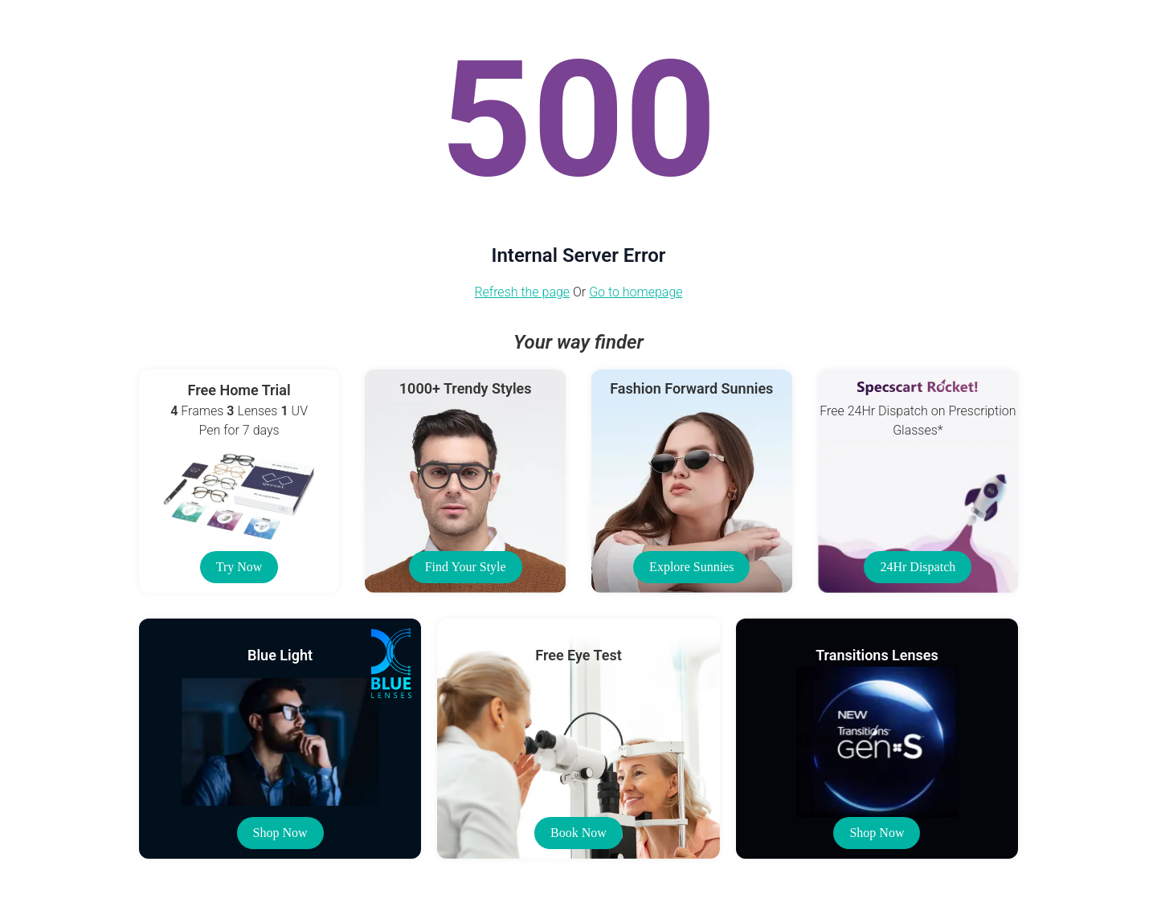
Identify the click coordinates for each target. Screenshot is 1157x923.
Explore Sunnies (691, 567)
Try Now (239, 567)
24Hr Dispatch (917, 567)
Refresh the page (522, 292)
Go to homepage (635, 292)
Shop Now (280, 832)
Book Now (578, 832)
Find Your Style (465, 567)
